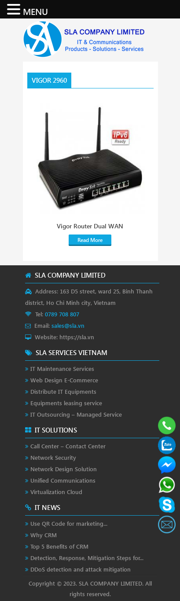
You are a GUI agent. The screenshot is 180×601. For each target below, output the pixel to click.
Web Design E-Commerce (64, 380)
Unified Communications (63, 480)
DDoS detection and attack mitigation (80, 569)
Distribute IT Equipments (63, 391)
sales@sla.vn (67, 325)
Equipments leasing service (66, 403)
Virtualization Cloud (56, 491)
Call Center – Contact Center (68, 446)
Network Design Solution (63, 469)
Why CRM (43, 535)
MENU (35, 11)
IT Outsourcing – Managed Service (76, 414)
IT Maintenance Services (62, 368)
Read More (90, 240)
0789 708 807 (62, 314)
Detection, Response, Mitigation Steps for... (86, 557)
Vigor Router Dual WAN (90, 226)
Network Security (53, 457)
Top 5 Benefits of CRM (59, 546)
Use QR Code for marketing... (68, 523)
